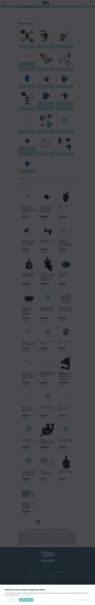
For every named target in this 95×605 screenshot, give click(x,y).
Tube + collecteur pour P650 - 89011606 (29, 440)
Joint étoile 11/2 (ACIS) (64, 408)
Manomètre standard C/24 (65, 342)
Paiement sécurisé (33, 576)
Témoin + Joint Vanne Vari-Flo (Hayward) (28, 344)
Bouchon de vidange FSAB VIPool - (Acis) (65, 471)
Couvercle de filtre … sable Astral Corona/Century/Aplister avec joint (29, 209)
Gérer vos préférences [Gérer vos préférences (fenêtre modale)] (83, 600)
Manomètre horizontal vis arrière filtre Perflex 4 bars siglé (66, 309)
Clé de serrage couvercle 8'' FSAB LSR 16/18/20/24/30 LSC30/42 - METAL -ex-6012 (28, 376)
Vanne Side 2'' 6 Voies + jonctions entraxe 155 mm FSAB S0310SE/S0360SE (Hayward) (47, 277)
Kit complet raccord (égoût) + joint (46, 241)
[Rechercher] (47, 13)
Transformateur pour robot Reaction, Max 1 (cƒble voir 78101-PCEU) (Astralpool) (29, 473)
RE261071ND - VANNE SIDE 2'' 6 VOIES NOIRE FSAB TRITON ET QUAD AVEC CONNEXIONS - (66, 376)
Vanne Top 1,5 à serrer (64, 206)
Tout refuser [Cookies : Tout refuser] (11, 600)
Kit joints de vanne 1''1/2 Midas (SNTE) (46, 473)
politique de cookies (24, 595)
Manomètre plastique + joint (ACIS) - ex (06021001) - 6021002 (47, 309)
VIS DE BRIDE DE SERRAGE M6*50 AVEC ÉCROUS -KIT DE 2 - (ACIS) (47, 374)
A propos (51, 574)
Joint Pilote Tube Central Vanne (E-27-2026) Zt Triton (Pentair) (28, 410)
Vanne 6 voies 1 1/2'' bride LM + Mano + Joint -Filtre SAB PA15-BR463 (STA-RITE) (46, 210)
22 (53, 521)
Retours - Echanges (34, 577)
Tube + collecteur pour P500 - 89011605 (66, 440)
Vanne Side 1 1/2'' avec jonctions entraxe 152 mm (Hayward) (47, 442)
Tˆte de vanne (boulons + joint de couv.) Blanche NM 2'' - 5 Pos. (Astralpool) (65, 244)
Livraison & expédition (34, 574)
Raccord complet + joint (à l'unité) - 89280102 (65, 275)
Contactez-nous (47, 561)
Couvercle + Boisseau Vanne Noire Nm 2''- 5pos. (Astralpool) (28, 243)
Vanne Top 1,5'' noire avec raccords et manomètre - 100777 (28, 275)
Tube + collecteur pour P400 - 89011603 (47, 407)
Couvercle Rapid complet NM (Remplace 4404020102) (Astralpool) (27, 311)
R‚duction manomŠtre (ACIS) (47, 342)
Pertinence (70, 184)
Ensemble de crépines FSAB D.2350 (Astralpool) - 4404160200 (28, 506)
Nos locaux (51, 576)
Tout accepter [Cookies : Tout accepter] (26, 600)
